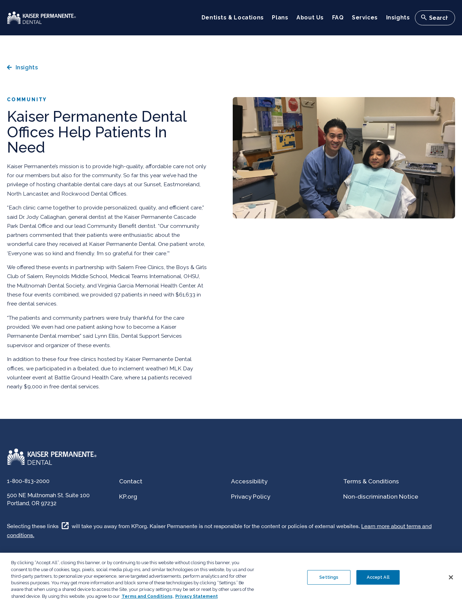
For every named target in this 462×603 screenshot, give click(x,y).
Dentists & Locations (233, 17)
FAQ (338, 17)
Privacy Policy (250, 496)
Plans (280, 17)
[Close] (451, 582)
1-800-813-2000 (28, 481)
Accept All (378, 582)
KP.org (128, 496)
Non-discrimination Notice (380, 496)
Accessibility (249, 481)
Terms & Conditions (371, 481)
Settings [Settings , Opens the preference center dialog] (328, 582)
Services (365, 17)
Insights (398, 17)
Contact (130, 481)
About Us (310, 17)
